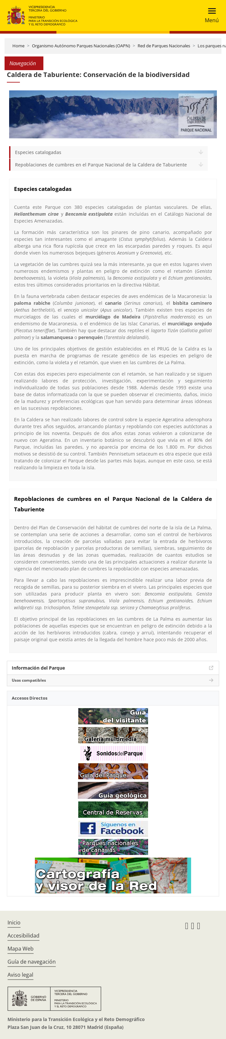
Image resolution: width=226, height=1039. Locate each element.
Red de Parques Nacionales (164, 46)
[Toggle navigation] (210, 15)
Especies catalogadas (38, 152)
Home (18, 46)
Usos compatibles (29, 680)
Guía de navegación (32, 961)
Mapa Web (21, 948)
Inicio (14, 922)
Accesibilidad (23, 935)
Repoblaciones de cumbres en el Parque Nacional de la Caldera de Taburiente (101, 165)
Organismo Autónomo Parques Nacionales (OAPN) (81, 46)
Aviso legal (20, 974)
